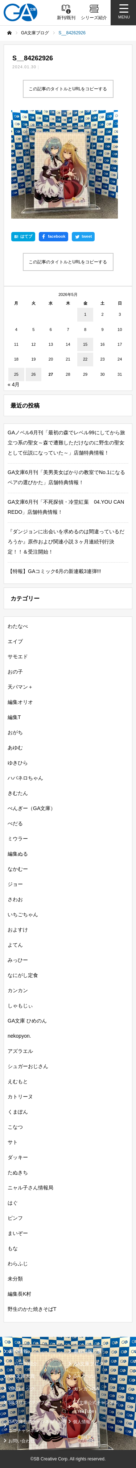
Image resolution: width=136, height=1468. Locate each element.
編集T (14, 717)
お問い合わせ (21, 1440)
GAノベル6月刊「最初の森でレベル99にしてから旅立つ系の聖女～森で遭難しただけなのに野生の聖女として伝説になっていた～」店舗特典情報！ (66, 443)
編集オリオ (20, 702)
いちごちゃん (23, 914)
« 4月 (14, 384)
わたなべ (18, 626)
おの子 (15, 672)
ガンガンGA (86, 1388)
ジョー (15, 884)
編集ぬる (18, 854)
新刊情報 (18, 1351)
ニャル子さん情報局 (30, 1188)
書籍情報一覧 (88, 1351)
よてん (15, 945)
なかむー (18, 869)
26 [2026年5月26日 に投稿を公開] (33, 374)
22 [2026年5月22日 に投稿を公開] (85, 359)
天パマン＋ (20, 687)
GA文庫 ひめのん (27, 1021)
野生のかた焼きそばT (32, 1309)
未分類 (15, 1279)
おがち (15, 732)
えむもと (18, 1081)
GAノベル (84, 1376)
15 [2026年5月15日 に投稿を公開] (85, 344)
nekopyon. (19, 1036)
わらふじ (18, 1263)
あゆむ (15, 747)
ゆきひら (18, 763)
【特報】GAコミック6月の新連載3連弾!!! (54, 571)
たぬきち (18, 1172)
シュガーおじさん (28, 1066)
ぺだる (15, 823)
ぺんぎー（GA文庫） (31, 808)
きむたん (18, 793)
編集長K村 (19, 1294)
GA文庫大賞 (22, 1376)
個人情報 (81, 1421)
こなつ (15, 1127)
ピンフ (15, 1218)
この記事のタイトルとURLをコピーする (68, 88)
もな (13, 1248)
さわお (15, 899)
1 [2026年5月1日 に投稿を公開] (85, 314)
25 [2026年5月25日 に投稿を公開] (16, 374)
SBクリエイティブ (26, 1402)
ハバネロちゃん (25, 778)
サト (13, 1142)
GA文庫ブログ (89, 1363)
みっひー (18, 960)
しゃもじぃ (20, 1005)
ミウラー (18, 838)
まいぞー (18, 1233)
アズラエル (20, 1051)
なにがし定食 (23, 975)
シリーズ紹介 (23, 1363)
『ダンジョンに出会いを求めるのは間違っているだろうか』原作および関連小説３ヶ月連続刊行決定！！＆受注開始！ (66, 542)
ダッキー (18, 1157)
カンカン (18, 990)
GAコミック (22, 1388)
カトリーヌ (20, 1096)
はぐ (13, 1203)
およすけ (18, 930)
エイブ (15, 641)
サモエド (18, 656)
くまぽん (18, 1112)
